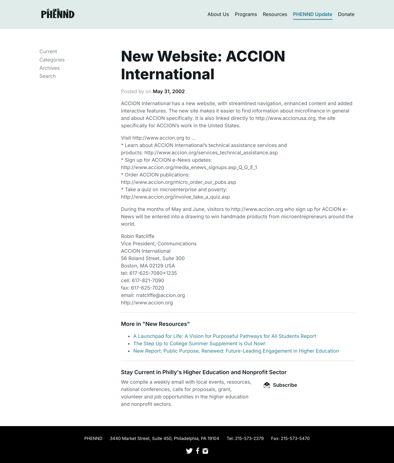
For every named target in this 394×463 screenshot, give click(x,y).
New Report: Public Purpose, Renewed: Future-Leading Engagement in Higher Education (236, 351)
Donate (346, 14)
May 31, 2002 (169, 91)
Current (48, 51)
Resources (275, 14)
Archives (49, 68)
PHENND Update (312, 14)
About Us (218, 14)
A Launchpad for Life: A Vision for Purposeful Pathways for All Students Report (224, 336)
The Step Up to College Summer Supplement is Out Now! (199, 343)
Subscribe (280, 385)
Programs (246, 14)
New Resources (166, 324)
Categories (52, 60)
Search (47, 76)
